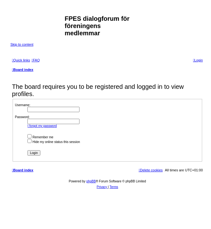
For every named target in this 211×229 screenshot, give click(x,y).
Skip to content (21, 44)
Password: (22, 117)
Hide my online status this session (53, 142)
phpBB (91, 181)
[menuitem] (36, 60)
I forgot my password (42, 126)
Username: (22, 105)
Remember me (40, 137)
